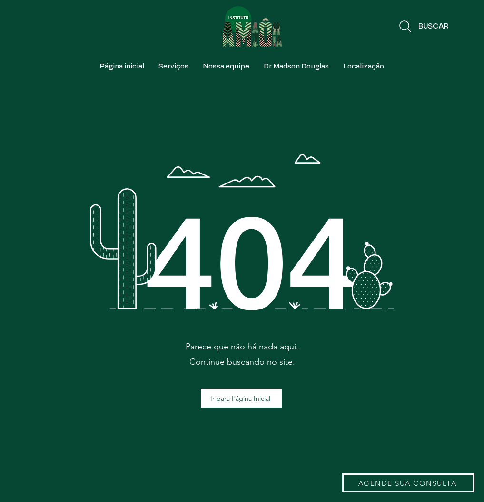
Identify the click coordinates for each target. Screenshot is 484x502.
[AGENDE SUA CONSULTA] (408, 482)
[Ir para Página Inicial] (241, 398)
